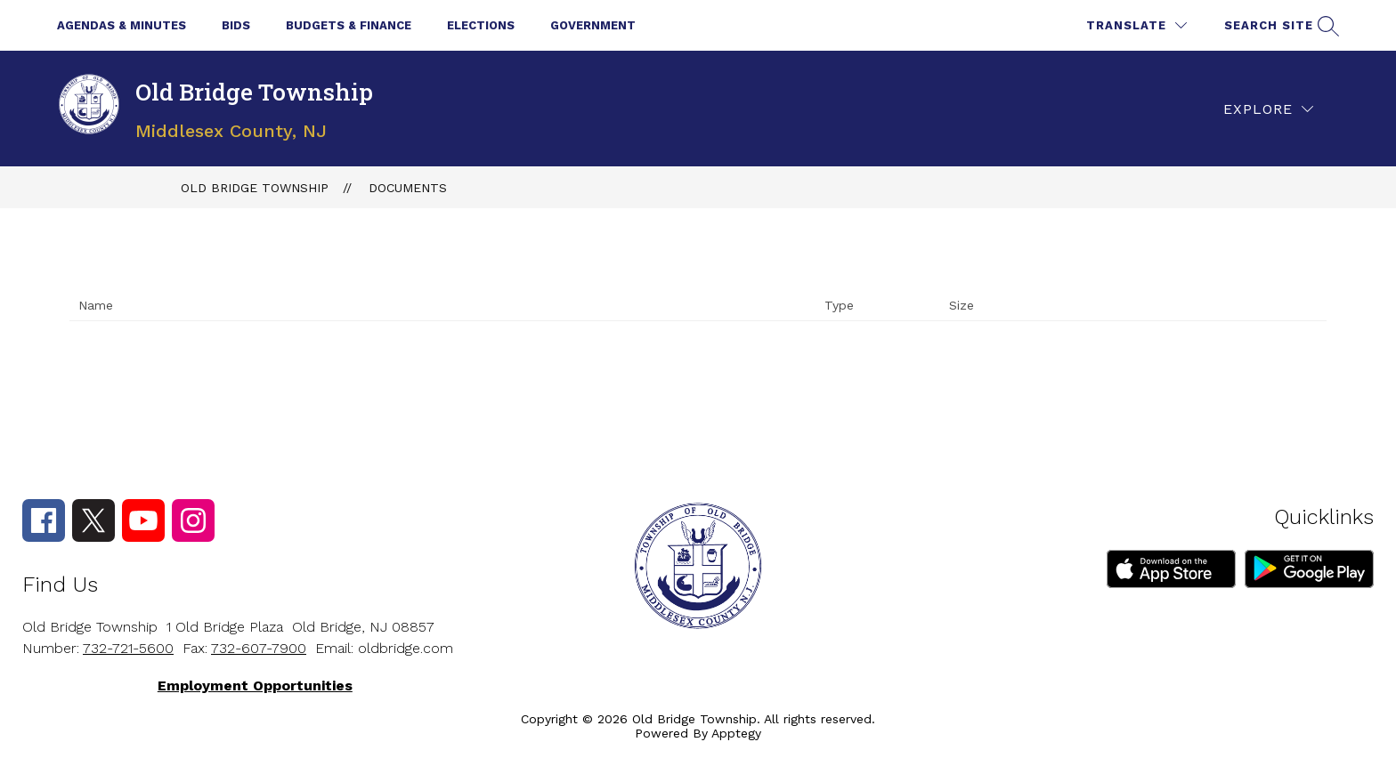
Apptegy (736, 733)
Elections (481, 25)
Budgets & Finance (348, 25)
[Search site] (1279, 25)
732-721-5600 (128, 648)
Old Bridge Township (255, 188)
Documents (408, 188)
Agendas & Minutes (121, 25)
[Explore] (1268, 109)
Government (593, 25)
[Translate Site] (1136, 25)
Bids (236, 25)
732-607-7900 (258, 648)
